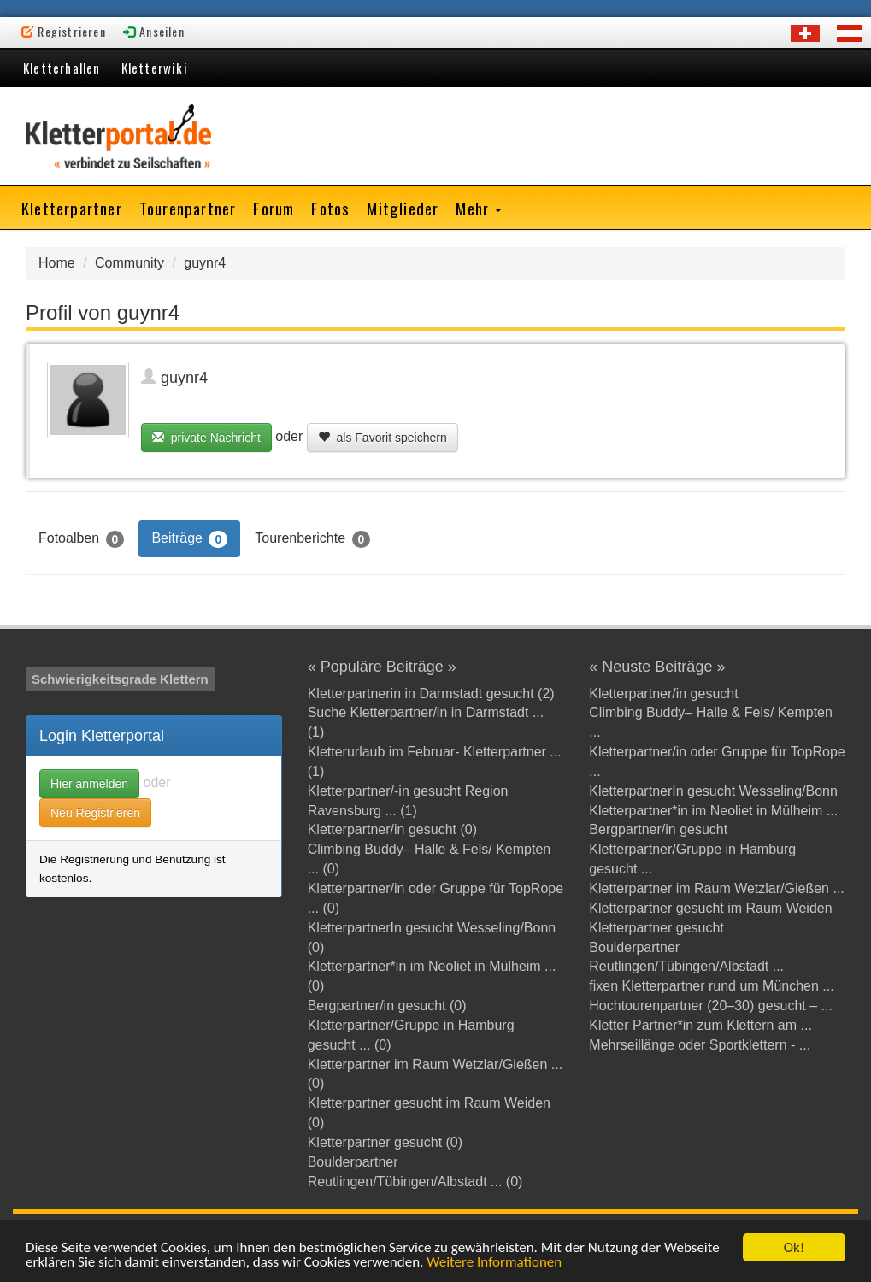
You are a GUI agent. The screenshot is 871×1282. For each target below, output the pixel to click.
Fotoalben (81, 539)
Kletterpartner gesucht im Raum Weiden (710, 908)
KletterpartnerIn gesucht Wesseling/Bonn (713, 791)
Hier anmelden (89, 784)
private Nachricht (206, 437)
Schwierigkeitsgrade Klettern (120, 679)
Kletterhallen (62, 67)
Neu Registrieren (95, 813)
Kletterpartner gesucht (656, 927)
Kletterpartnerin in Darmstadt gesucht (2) (431, 693)
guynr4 (205, 263)
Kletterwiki (154, 67)
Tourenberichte (312, 539)
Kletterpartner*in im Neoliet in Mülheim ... (713, 810)
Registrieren (63, 31)
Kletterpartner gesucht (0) (385, 1142)
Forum (273, 208)
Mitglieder (402, 208)
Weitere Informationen (494, 1263)
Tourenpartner (188, 208)
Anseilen (154, 31)
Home (56, 263)
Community (129, 263)
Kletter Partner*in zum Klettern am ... (700, 1025)
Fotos (330, 208)
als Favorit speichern (382, 437)
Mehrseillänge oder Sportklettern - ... (699, 1045)
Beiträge (189, 539)
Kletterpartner (71, 208)
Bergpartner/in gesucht (658, 829)
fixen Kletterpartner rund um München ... (711, 986)
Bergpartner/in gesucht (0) (387, 1005)
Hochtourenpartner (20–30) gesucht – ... (711, 1005)
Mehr (479, 208)
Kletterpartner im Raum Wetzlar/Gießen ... (716, 888)
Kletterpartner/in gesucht (663, 693)
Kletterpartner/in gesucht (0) (392, 829)
